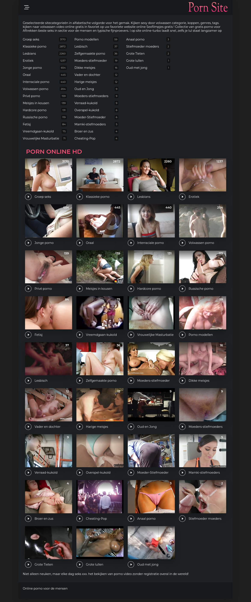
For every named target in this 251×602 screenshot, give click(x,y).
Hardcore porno (45, 110)
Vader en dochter (96, 75)
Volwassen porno (45, 89)
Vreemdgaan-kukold (45, 131)
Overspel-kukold (96, 110)
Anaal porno (148, 39)
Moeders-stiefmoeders (96, 96)
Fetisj (45, 124)
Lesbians (45, 53)
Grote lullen (148, 61)
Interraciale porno (45, 82)
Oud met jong (148, 68)
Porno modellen (96, 39)
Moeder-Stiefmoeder (96, 117)
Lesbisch (96, 46)
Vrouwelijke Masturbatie (45, 138)
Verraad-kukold (96, 103)
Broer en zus (96, 131)
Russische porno (45, 117)
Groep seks (45, 39)
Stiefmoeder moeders (148, 46)
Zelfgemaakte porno (96, 53)
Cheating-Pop (96, 138)
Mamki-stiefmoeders (96, 124)
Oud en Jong (96, 89)
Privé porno (45, 96)
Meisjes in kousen (45, 103)
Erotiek (45, 61)
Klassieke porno (45, 46)
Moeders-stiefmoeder (96, 61)
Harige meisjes (96, 82)
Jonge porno (45, 68)
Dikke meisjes (96, 68)
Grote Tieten (148, 53)
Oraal (45, 75)
